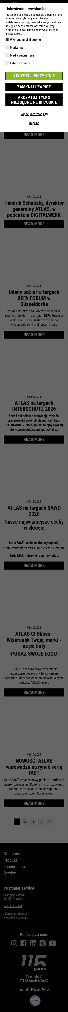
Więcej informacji (34, 114)
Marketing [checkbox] (17, 47)
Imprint (34, 123)
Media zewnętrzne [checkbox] (22, 55)
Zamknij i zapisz (34, 86)
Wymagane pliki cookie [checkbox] (25, 39)
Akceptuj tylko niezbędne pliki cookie (34, 100)
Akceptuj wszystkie (34, 75)
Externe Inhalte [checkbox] (20, 63)
